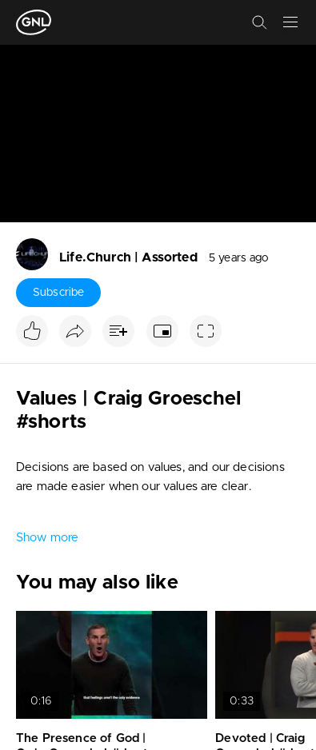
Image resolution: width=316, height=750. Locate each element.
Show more (47, 538)
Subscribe (58, 292)
